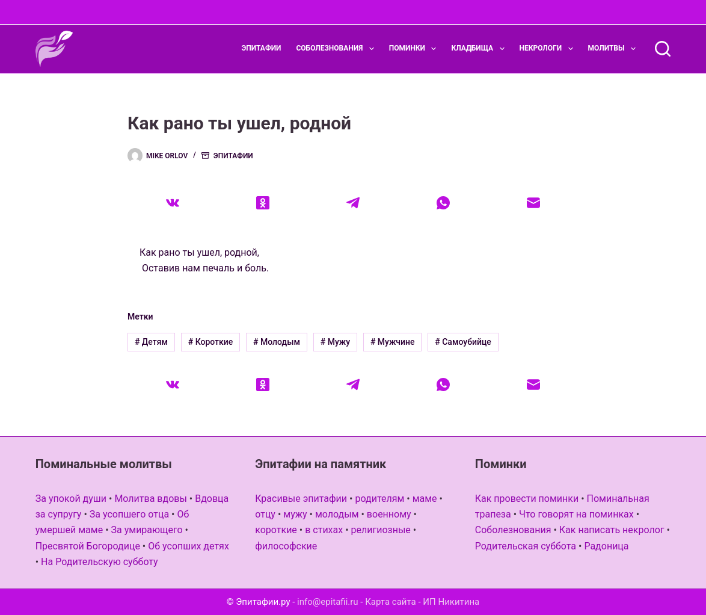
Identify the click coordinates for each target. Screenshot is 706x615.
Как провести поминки (527, 498)
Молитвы (614, 49)
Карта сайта (390, 601)
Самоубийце (463, 342)
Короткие (210, 342)
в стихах (324, 530)
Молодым (276, 342)
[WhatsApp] (443, 203)
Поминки (415, 49)
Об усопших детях (188, 546)
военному (389, 514)
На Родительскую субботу (99, 561)
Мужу (335, 342)
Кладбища (480, 49)
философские (286, 546)
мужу (295, 514)
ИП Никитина (451, 601)
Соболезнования (337, 49)
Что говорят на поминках (576, 514)
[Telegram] (353, 203)
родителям (379, 498)
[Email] (533, 203)
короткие (276, 530)
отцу (265, 514)
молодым (337, 514)
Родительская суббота (525, 546)
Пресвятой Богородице (87, 546)
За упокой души (70, 498)
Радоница (606, 546)
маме (425, 498)
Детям (151, 342)
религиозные (381, 530)
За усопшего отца (129, 514)
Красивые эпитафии (301, 498)
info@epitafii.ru (327, 601)
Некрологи (549, 49)
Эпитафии (261, 48)
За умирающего (147, 530)
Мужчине (392, 342)
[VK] (172, 203)
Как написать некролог (612, 530)
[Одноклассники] (263, 203)
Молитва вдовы (150, 498)
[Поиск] (663, 49)
